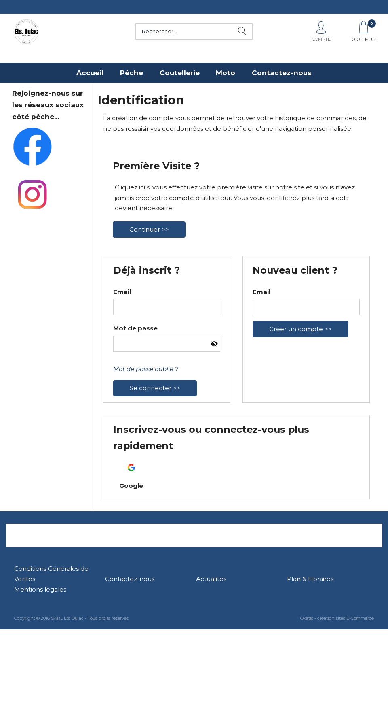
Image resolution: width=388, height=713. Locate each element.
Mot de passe (135, 328)
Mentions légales (40, 589)
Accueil (89, 73)
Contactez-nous (282, 73)
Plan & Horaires (310, 579)
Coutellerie (180, 73)
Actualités (211, 579)
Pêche (131, 73)
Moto (225, 73)
